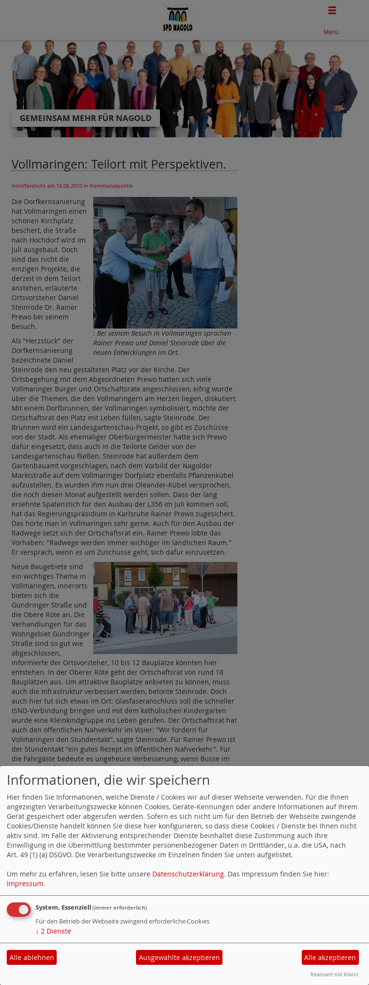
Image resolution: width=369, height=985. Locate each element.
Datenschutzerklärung (188, 873)
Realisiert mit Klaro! (334, 974)
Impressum (25, 883)
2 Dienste (53, 931)
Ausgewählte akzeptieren (179, 957)
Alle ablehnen (32, 957)
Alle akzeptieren (330, 957)
